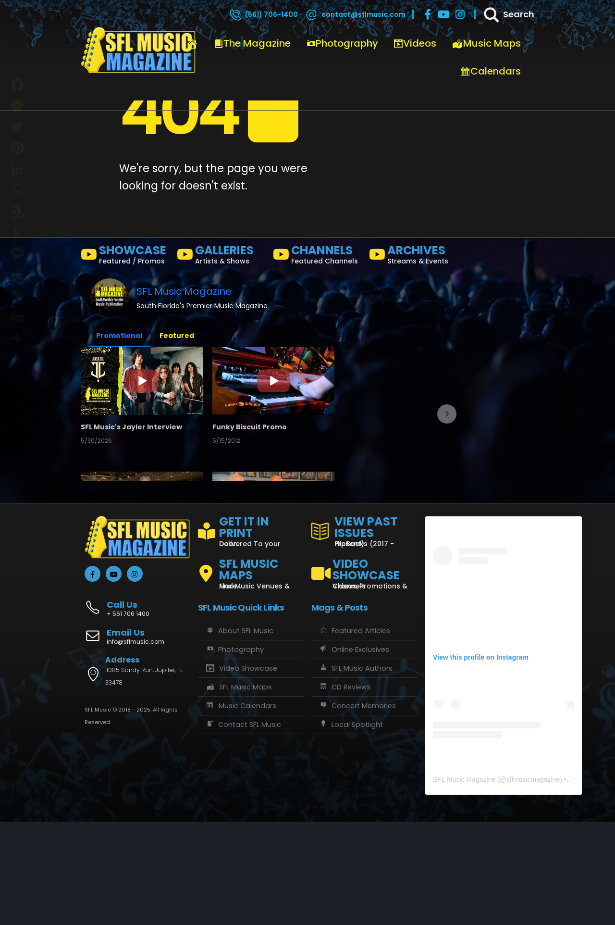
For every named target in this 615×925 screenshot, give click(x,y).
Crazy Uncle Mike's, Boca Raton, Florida (144, 547)
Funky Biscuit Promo (245, 429)
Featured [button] (177, 335)
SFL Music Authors (356, 772)
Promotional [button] (119, 335)
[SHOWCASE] (125, 257)
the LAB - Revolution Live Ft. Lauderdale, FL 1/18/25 (393, 547)
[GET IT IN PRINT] (251, 634)
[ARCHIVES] (413, 257)
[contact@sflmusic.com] (355, 14)
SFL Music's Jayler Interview (133, 429)
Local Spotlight (351, 828)
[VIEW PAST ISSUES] (364, 634)
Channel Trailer (361, 429)
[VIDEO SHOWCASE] (364, 673)
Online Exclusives (354, 753)
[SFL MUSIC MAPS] (251, 673)
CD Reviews (345, 791)
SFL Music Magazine (184, 291)
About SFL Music (239, 734)
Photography (342, 43)
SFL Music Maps (238, 791)
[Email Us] (137, 741)
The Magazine (252, 43)
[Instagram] (460, 14)
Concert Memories (357, 809)
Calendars (490, 71)
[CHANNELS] (317, 257)
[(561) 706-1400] (263, 14)
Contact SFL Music (243, 828)
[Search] (508, 14)
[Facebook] (427, 14)
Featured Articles (354, 734)
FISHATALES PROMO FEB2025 (258, 547)
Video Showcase (241, 772)
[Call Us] (137, 707)
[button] (446, 465)
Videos (415, 43)
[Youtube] (444, 14)
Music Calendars (240, 809)
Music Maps (486, 43)
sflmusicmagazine (533, 883)
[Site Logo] (138, 50)
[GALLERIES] (221, 257)
